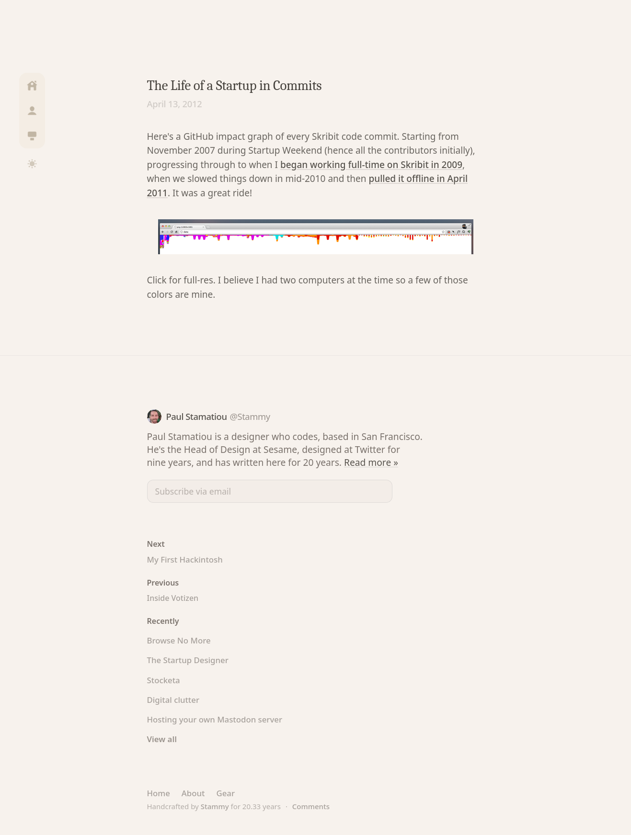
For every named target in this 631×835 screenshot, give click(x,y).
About (193, 793)
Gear (225, 793)
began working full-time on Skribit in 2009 (371, 164)
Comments (311, 806)
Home (158, 793)
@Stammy (249, 416)
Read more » (371, 462)
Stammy (215, 806)
